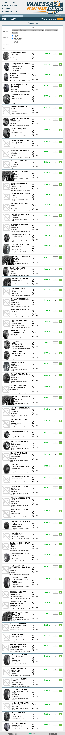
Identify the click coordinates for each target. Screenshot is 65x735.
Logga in (58, 16)
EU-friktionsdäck (17, 39)
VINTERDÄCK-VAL (10, 5)
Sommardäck (17, 35)
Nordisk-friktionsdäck (18, 38)
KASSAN (60, 19)
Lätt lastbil (16, 42)
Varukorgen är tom (48, 19)
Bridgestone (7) (15, 30)
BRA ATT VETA (8, 2)
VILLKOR (6, 8)
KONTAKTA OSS (9, 11)
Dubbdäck (16, 36)
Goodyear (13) (33, 30)
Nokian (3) (14, 32)
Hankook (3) (41, 30)
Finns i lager (6, 44)
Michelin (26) (48, 30)
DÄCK (4, 19)
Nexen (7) (55, 30)
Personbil (16, 41)
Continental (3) (24, 30)
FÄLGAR (12, 19)
